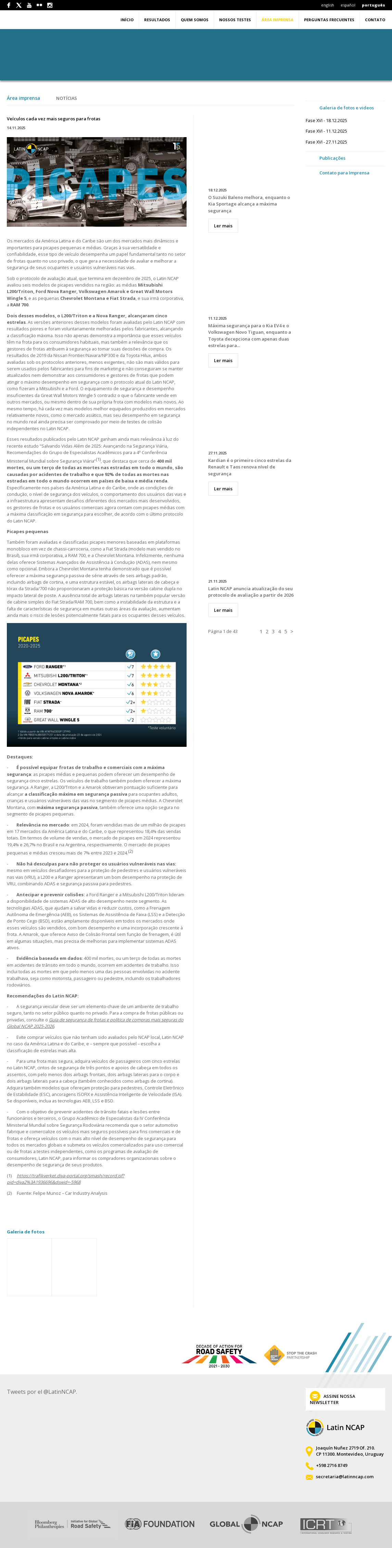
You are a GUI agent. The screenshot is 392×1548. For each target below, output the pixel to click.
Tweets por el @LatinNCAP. (42, 1391)
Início (127, 19)
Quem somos (194, 19)
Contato (375, 19)
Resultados (157, 19)
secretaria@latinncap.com (345, 1476)
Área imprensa (277, 19)
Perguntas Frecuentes (329, 19)
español (348, 5)
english (327, 5)
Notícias (66, 98)
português (373, 5)
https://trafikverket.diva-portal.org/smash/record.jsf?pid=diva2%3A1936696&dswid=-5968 (65, 1179)
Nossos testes (235, 19)
